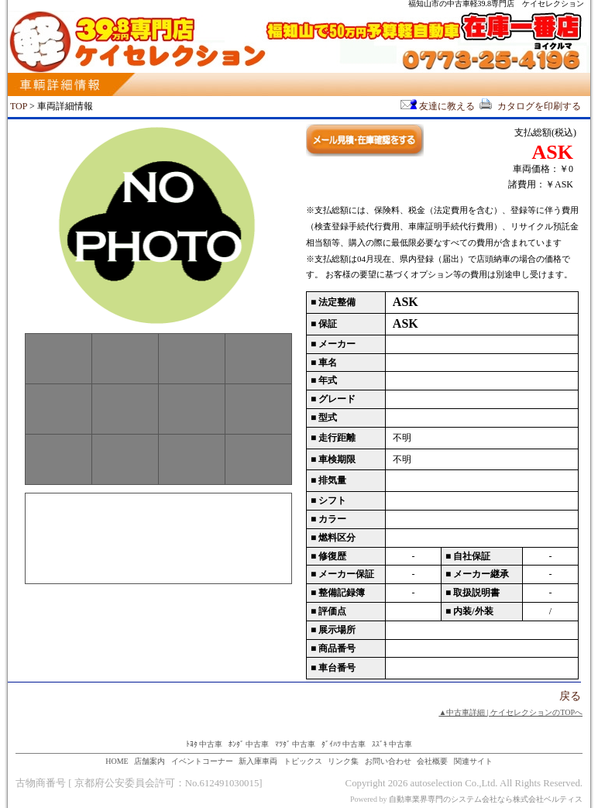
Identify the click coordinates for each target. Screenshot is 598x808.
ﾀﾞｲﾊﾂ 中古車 (343, 744)
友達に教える (438, 106)
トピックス (303, 761)
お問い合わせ (388, 761)
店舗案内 (149, 761)
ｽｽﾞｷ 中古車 (392, 744)
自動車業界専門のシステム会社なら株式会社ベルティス (486, 799)
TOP (18, 106)
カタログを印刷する (529, 106)
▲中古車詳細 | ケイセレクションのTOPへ (510, 712)
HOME (116, 761)
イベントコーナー (202, 761)
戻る (570, 696)
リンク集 (343, 761)
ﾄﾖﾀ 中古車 (204, 744)
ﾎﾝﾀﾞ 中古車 (249, 744)
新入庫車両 (258, 761)
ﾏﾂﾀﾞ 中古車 (295, 744)
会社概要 (432, 761)
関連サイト (473, 761)
